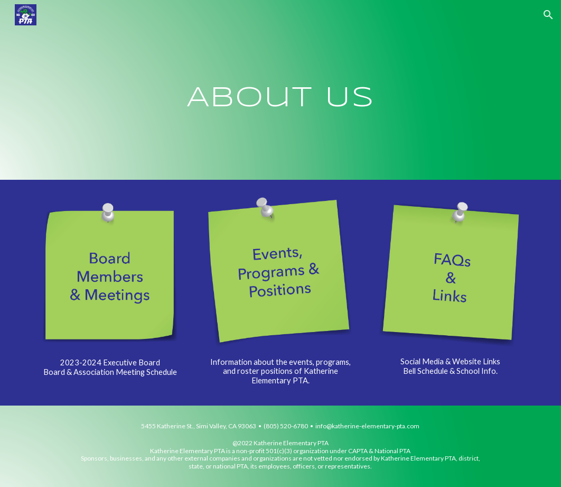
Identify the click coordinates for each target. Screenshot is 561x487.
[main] (280, 89)
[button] (548, 14)
